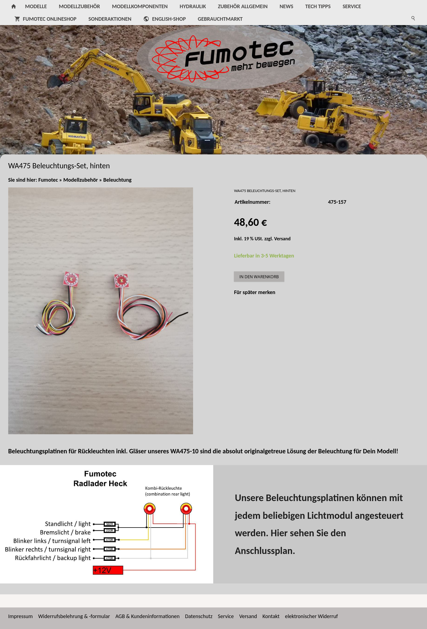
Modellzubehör (80, 179)
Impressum (20, 616)
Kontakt (271, 616)
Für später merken (254, 292)
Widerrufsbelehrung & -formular (74, 616)
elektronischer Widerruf (311, 616)
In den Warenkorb (259, 276)
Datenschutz (199, 616)
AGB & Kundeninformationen (147, 616)
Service (226, 616)
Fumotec (48, 179)
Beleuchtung (117, 179)
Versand (282, 239)
